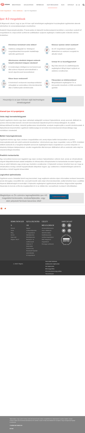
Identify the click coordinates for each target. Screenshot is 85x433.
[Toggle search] (83, 4)
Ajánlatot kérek (59, 197)
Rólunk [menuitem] (13, 228)
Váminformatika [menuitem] (46, 233)
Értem (11, 428)
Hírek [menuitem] (12, 230)
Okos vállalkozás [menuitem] (46, 230)
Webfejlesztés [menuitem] (30, 235)
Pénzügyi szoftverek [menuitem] (48, 244)
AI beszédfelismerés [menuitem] (48, 228)
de (79, 5)
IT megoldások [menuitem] (30, 233)
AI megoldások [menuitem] (30, 255)
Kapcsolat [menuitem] (13, 237)
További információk (16, 425)
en (76, 5)
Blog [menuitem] (12, 233)
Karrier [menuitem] (13, 235)
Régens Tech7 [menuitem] (15, 239)
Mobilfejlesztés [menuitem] (30, 237)
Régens (21, 264)
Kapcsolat (59, 100)
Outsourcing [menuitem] (30, 248)
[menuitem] (16, 5)
